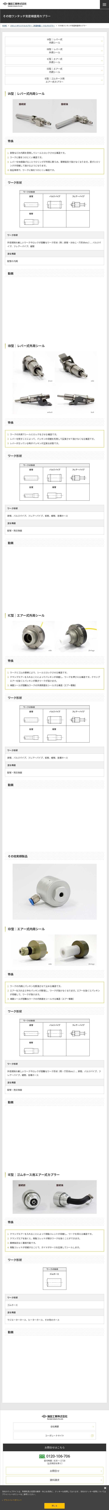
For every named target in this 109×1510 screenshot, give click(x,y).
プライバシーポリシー (13, 1500)
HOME (4, 25)
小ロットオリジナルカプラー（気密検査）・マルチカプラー (32, 25)
